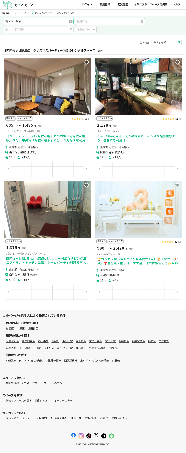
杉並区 (10, 328)
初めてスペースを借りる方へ (23, 383)
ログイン (87, 4)
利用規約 (41, 418)
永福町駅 (124, 341)
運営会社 (76, 418)
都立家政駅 (138, 341)
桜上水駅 (49, 348)
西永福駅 (81, 341)
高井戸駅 (11, 348)
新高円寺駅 (28, 341)
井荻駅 (80, 348)
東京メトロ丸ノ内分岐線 (94, 360)
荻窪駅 (55, 341)
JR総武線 (11, 360)
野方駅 (152, 341)
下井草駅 (24, 348)
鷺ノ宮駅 (110, 341)
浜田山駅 (67, 341)
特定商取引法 (59, 418)
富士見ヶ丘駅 (65, 348)
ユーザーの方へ (53, 383)
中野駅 (37, 348)
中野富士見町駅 (96, 348)
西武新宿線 (70, 360)
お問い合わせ (120, 418)
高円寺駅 (43, 341)
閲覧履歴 (123, 4)
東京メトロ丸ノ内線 (31, 360)
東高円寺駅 (95, 341)
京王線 (116, 360)
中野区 (21, 328)
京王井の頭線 (53, 360)
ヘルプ (176, 4)
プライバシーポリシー (19, 418)
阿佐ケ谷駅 (12, 341)
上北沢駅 (113, 348)
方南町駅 (164, 341)
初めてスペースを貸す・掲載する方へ (28, 400)
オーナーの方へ (63, 400)
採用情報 (90, 418)
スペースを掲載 (159, 4)
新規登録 (105, 4)
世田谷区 (33, 328)
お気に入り (140, 4)
